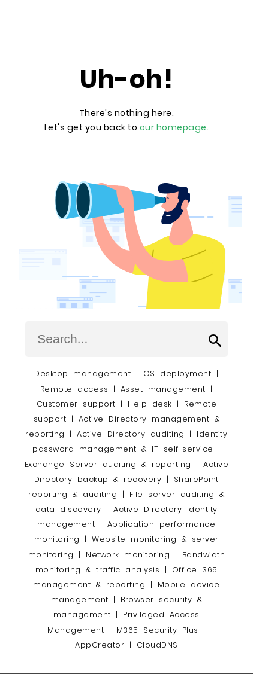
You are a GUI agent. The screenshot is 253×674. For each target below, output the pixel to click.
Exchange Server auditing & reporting (111, 464)
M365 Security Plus (157, 630)
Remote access (74, 389)
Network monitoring (128, 555)
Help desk (150, 404)
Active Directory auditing (131, 434)
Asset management (163, 389)
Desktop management (82, 373)
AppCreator (99, 645)
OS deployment (177, 373)
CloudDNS (157, 645)
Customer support (76, 404)
